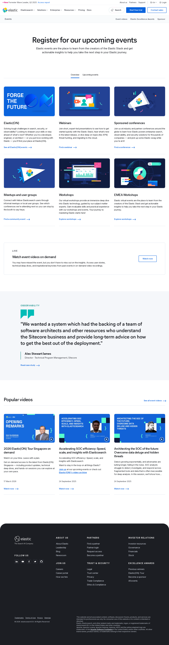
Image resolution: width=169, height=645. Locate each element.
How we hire (62, 577)
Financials (133, 551)
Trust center (92, 573)
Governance (134, 547)
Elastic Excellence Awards (142, 19)
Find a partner (93, 543)
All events (133, 580)
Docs (89, 10)
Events (8, 19)
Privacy (90, 577)
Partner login (93, 547)
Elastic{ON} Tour (136, 573)
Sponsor (161, 19)
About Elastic (62, 543)
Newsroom (61, 555)
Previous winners (136, 569)
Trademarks (19, 618)
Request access (94, 551)
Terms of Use (30, 618)
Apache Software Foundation (101, 629)
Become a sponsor (137, 577)
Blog (58, 551)
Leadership (61, 547)
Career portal (62, 573)
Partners (132, 2)
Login (163, 2)
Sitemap (47, 618)
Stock (131, 555)
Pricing (81, 10)
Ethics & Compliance (96, 584)
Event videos (121, 19)
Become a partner (95, 555)
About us (123, 2)
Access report (44, 2)
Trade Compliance (95, 580)
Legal (89, 569)
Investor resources (137, 543)
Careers (59, 569)
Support (141, 2)
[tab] (75, 75)
